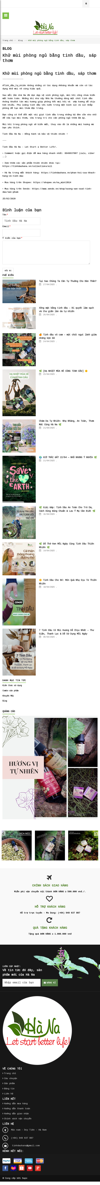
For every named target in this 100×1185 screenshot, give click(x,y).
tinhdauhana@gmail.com (25, 1145)
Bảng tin (9, 1089)
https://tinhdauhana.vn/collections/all (27, 166)
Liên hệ (8, 1094)
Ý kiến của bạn (12, 238)
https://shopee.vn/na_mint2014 (52, 182)
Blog (20, 41)
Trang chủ (7, 41)
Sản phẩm (9, 1083)
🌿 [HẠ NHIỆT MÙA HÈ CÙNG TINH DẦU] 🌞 (63, 371)
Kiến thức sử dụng (12, 685)
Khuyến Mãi (8, 696)
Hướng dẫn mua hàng (16, 1103)
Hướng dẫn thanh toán (17, 1108)
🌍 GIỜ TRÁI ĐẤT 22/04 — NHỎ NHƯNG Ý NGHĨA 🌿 (68, 457)
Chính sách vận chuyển (17, 1119)
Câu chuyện (10, 1078)
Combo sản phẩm (10, 691)
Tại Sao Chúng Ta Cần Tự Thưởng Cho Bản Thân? (67, 281)
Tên (5, 215)
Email (6, 226)
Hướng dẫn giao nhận (16, 1113)
